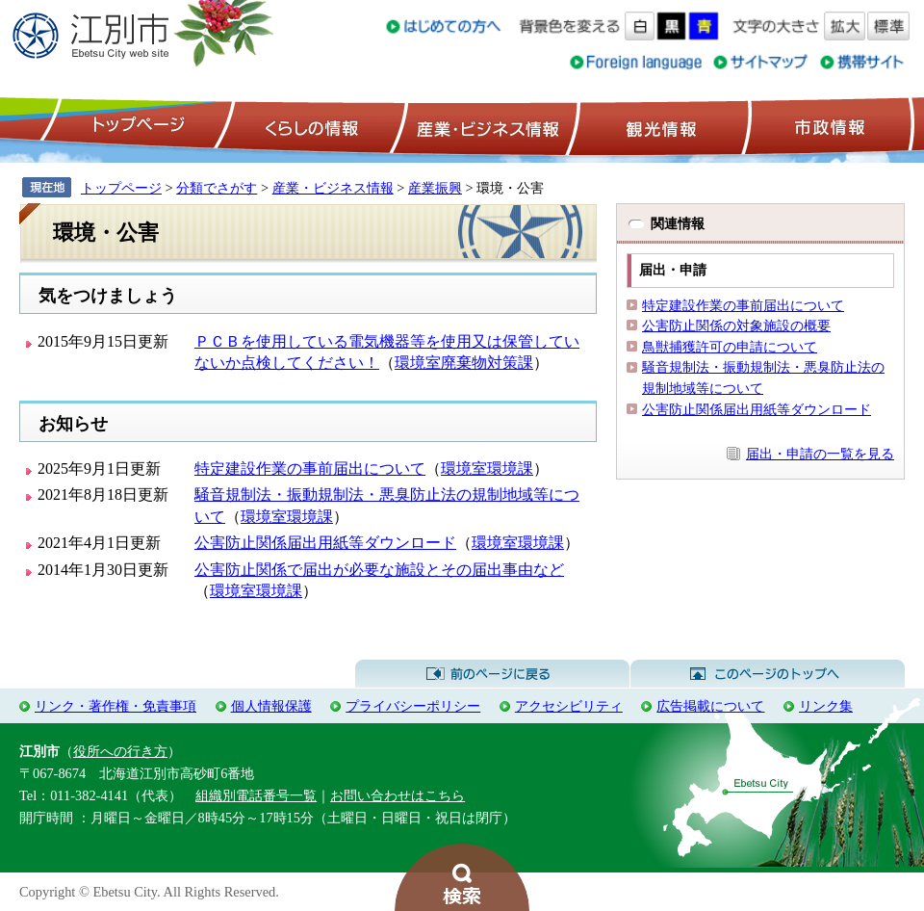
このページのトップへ (767, 674)
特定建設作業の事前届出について (309, 468)
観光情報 (659, 126)
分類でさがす (216, 187)
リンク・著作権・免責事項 (115, 706)
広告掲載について (710, 706)
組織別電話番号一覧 (256, 795)
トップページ (135, 126)
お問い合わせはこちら (397, 795)
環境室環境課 (487, 468)
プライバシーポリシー (413, 706)
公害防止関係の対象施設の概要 (736, 325)
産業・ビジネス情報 (484, 126)
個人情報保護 (271, 706)
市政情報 (827, 126)
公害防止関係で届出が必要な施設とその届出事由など (379, 569)
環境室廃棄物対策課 (464, 362)
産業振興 (435, 187)
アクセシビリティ (569, 706)
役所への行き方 (120, 751)
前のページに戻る (492, 674)
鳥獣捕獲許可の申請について (729, 346)
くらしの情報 (310, 126)
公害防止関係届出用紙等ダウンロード (325, 542)
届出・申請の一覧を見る (820, 453)
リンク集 (826, 706)
